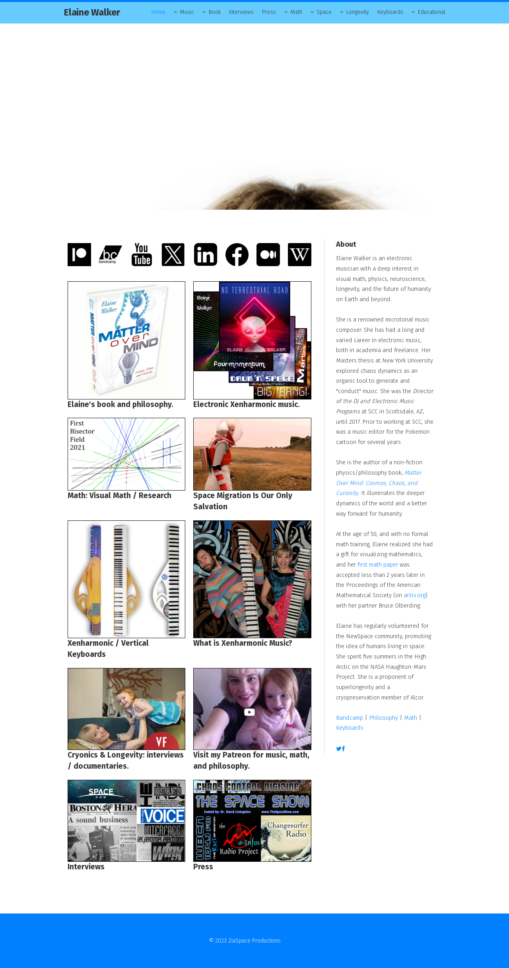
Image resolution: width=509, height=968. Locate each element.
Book (215, 12)
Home (158, 12)
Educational (431, 12)
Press (269, 12)
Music (187, 12)
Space (324, 12)
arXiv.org (414, 595)
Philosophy (383, 717)
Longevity (357, 12)
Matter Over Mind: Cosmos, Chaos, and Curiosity (378, 483)
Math (296, 12)
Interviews (241, 12)
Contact (291, 940)
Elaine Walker (92, 12)
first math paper (377, 564)
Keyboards (390, 12)
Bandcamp (349, 717)
